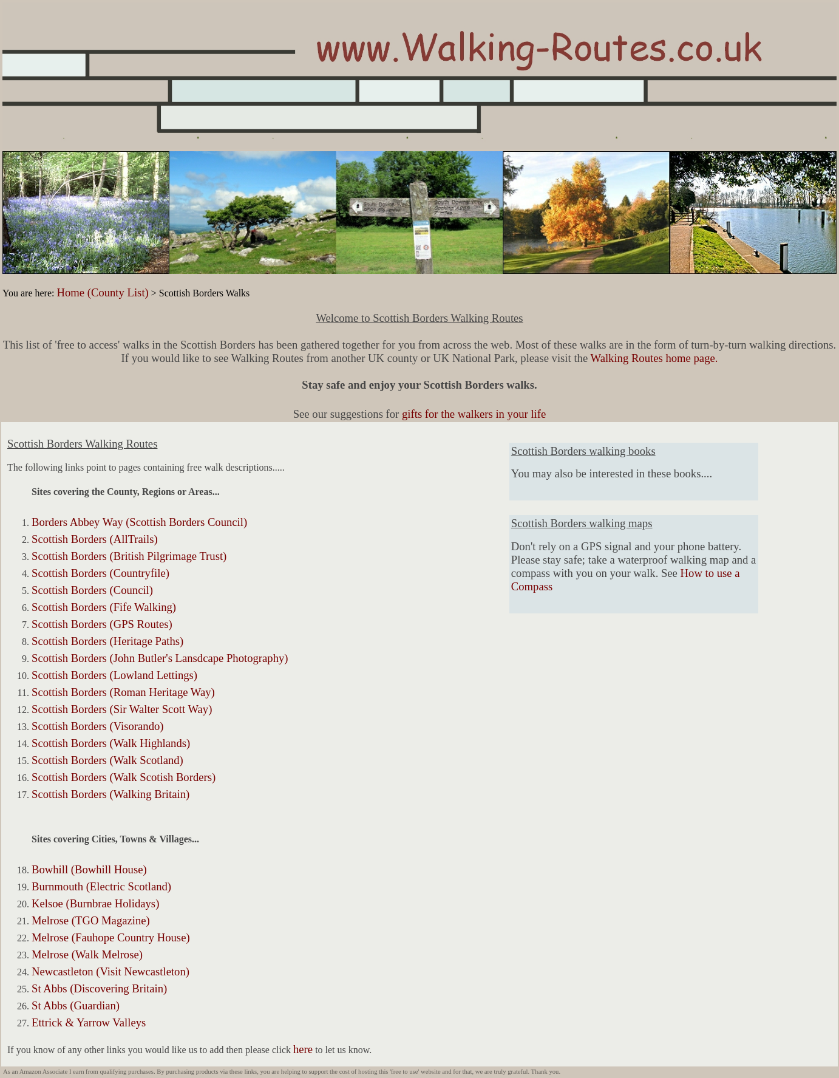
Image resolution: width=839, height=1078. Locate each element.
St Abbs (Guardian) (76, 1005)
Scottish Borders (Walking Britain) (110, 794)
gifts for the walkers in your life (474, 414)
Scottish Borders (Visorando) (98, 726)
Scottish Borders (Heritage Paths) (107, 641)
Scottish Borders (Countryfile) (100, 573)
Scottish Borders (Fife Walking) (104, 607)
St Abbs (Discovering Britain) (99, 988)
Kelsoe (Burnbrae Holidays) (95, 903)
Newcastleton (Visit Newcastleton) (110, 971)
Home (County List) (102, 292)
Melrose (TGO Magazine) (91, 920)
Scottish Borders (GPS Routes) (102, 624)
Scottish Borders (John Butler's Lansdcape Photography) (160, 658)
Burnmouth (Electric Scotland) (101, 886)
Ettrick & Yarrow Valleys (89, 1022)
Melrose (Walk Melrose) (87, 954)
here (303, 1049)
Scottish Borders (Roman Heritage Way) (123, 692)
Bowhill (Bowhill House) (89, 869)
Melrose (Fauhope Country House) (111, 937)
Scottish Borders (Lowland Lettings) (114, 675)
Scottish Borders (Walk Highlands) (111, 743)
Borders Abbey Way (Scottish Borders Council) (139, 522)
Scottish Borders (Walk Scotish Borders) (124, 777)
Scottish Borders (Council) (92, 590)
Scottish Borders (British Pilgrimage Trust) (129, 556)
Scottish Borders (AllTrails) (95, 539)
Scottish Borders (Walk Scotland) (107, 760)
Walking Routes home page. (654, 358)
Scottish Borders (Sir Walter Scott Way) (122, 709)
